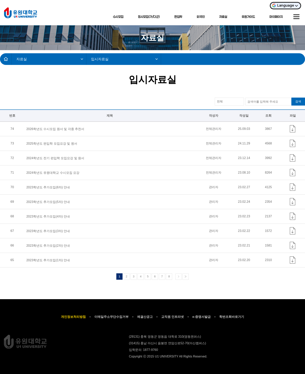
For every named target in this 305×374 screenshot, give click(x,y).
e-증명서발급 (201, 316)
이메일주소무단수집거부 (111, 316)
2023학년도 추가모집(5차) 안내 (48, 202)
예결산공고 (145, 316)
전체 (220, 101)
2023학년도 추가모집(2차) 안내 (48, 245)
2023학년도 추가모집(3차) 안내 (48, 231)
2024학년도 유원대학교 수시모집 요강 (52, 172)
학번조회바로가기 (231, 316)
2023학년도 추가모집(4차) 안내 (48, 216)
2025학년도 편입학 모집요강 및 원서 (51, 143)
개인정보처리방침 (73, 316)
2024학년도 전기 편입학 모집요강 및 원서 (55, 158)
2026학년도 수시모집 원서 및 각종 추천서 (55, 129)
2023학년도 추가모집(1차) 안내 (48, 260)
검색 (298, 101)
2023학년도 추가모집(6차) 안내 (48, 187)
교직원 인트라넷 (172, 316)
